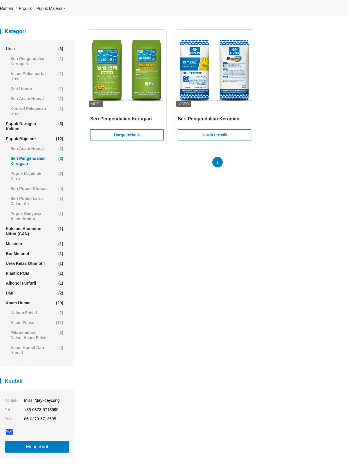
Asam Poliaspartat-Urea (36, 76)
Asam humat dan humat (36, 350)
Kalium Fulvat (36, 312)
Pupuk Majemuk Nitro (36, 176)
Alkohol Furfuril (34, 283)
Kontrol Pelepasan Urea (36, 111)
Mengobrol (37, 446)
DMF (34, 293)
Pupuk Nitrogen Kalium (34, 126)
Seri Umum (36, 88)
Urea (34, 48)
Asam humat (34, 303)
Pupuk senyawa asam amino (36, 216)
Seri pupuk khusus (36, 188)
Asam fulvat (36, 322)
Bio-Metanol (34, 253)
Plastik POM (34, 273)
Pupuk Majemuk (34, 138)
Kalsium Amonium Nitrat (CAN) (34, 231)
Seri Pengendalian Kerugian (36, 61)
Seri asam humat (36, 98)
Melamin (34, 243)
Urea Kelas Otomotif (34, 263)
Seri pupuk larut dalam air (36, 201)
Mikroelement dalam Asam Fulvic (36, 335)
